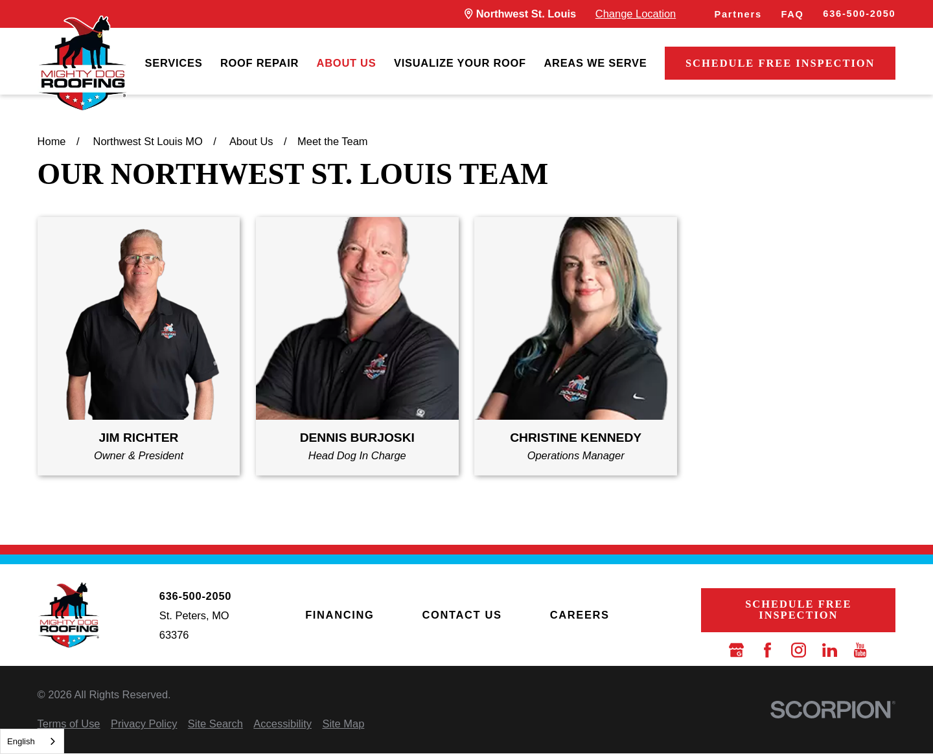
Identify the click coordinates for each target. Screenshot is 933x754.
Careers (580, 615)
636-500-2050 (859, 13)
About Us (346, 63)
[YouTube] (860, 650)
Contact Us (461, 615)
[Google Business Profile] (736, 650)
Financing (339, 615)
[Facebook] (767, 650)
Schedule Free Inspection (780, 63)
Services (174, 63)
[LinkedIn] (829, 650)
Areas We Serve (595, 63)
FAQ (792, 14)
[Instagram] (798, 650)
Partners (737, 14)
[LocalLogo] (82, 63)
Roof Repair (259, 63)
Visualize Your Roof (460, 63)
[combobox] (32, 741)
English (21, 741)
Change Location (635, 13)
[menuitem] (174, 63)
